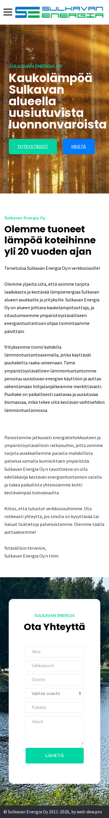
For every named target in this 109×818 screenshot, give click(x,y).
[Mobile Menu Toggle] (7, 12)
